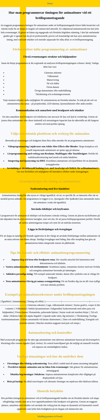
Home (50, 3)
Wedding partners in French (50, 416)
